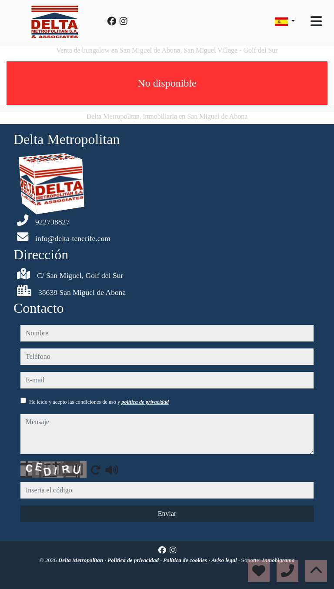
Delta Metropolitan (81, 560)
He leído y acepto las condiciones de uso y (99, 402)
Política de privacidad (133, 560)
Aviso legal (224, 560)
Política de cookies (185, 560)
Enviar (167, 513)
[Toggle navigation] (316, 21)
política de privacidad (145, 402)
